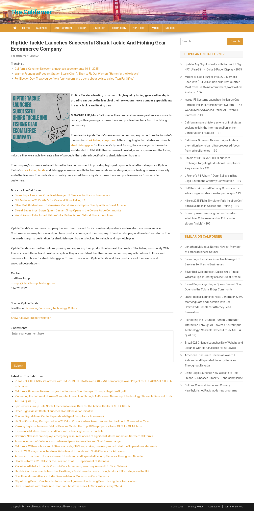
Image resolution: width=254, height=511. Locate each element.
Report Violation (41, 317)
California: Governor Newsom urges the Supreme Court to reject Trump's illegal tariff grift (70, 391)
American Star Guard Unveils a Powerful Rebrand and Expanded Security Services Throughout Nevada (79, 456)
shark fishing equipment (101, 140)
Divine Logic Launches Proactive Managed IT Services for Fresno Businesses (62, 195)
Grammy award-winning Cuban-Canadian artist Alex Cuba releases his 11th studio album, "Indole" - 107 (211, 218)
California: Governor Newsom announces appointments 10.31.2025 (57, 68)
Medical (170, 27)
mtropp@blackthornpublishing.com (33, 283)
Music (155, 27)
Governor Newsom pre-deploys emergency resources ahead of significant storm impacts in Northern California (84, 436)
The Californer (31, 12)
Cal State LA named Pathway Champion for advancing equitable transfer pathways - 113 (213, 191)
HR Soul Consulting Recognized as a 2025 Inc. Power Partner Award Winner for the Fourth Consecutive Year (82, 421)
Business (41, 27)
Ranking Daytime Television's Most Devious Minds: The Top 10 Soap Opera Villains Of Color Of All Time (78, 426)
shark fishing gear (82, 145)
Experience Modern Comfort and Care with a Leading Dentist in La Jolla (59, 431)
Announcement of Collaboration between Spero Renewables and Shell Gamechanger (68, 441)
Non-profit (139, 27)
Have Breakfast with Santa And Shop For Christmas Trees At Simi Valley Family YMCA (68, 486)
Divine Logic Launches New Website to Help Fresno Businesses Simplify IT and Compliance (214, 375)
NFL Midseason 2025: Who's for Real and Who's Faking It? (50, 200)
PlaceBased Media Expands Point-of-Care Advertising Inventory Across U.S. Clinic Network (71, 466)
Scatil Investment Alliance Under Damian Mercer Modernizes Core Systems (62, 476)
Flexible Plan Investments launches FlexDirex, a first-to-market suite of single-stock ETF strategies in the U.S (82, 471)
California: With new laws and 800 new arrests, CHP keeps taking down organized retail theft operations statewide (86, 446)
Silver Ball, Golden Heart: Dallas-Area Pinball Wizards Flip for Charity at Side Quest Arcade (70, 205)
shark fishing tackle (33, 170)
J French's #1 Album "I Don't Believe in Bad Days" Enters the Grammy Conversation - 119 (213, 178)
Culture (72, 308)
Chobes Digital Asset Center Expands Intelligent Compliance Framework (59, 416)
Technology (119, 27)
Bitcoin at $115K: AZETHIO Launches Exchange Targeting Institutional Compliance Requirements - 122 (213, 163)
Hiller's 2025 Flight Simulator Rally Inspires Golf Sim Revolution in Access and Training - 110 (213, 203)
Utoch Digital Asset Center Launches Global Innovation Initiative (54, 411)
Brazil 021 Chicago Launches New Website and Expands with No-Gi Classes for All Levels (70, 451)
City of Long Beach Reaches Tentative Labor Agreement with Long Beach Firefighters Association (76, 481)
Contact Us (177, 506)
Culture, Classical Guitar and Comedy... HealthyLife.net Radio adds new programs (211, 388)
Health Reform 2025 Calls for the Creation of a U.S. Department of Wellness (62, 461)
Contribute (214, 506)
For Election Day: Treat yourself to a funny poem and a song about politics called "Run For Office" (74, 78)
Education (99, 27)
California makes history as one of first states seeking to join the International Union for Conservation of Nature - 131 (213, 127)
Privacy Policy (195, 506)
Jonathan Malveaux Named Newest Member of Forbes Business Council (213, 249)
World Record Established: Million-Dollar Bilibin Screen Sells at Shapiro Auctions (64, 215)
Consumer (44, 308)
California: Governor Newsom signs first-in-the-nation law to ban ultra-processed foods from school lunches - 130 (212, 145)
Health (82, 27)
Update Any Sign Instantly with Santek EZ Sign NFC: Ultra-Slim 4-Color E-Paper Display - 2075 (213, 67)
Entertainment (63, 27)
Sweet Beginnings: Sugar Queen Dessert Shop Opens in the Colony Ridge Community (68, 210)
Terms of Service (234, 506)
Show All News (20, 317)
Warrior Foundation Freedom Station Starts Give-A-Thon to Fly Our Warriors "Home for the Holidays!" (77, 73)
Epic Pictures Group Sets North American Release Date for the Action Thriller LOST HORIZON (72, 406)
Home (26, 27)
